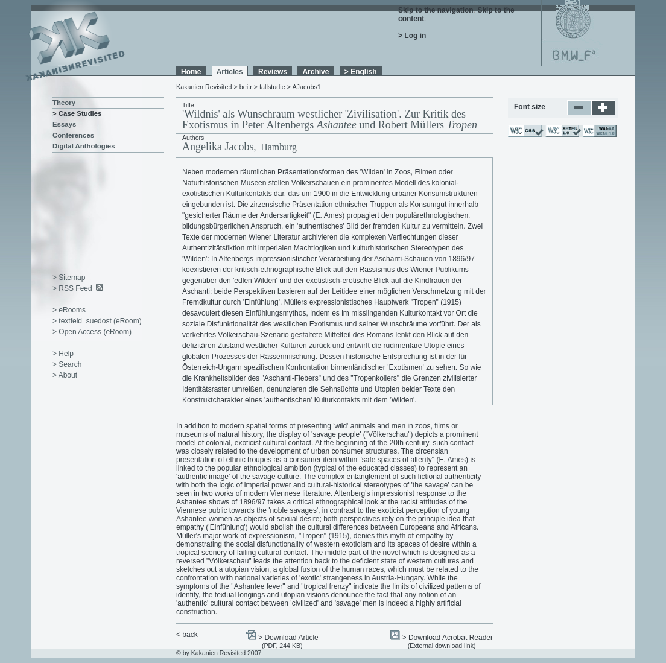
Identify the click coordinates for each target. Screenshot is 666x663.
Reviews (272, 72)
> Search (66, 364)
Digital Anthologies (83, 146)
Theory (63, 102)
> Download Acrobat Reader (447, 637)
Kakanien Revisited (204, 86)
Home (191, 72)
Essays (64, 124)
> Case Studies (76, 113)
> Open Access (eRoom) (92, 332)
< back (187, 634)
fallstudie (272, 86)
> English (360, 72)
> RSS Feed (72, 288)
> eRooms (69, 310)
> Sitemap (68, 277)
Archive (315, 72)
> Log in (412, 35)
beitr (245, 86)
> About (64, 375)
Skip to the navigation (436, 10)
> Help (63, 353)
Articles (230, 72)
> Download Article (288, 637)
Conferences (73, 135)
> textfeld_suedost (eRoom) (97, 321)
